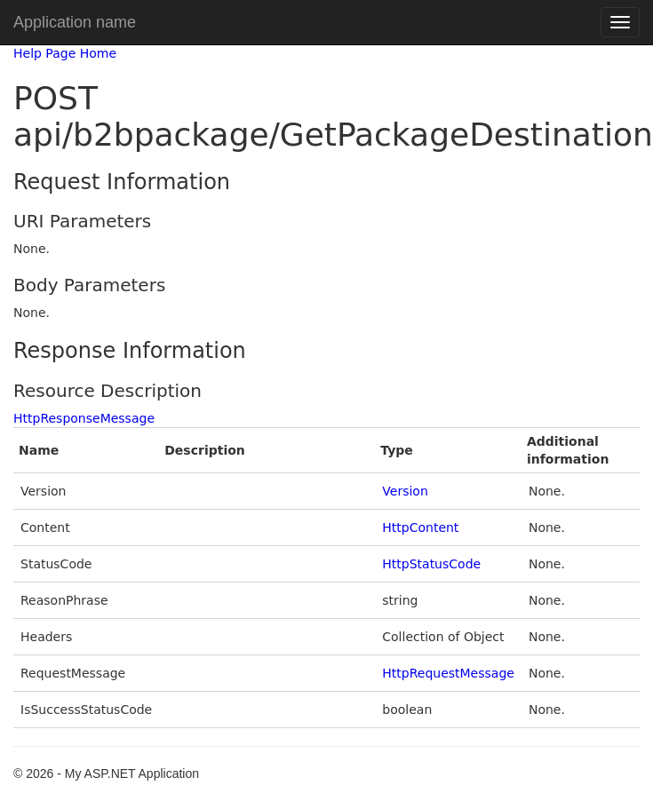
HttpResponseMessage (84, 418)
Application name (74, 22)
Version (404, 491)
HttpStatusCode (431, 564)
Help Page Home (64, 53)
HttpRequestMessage (448, 673)
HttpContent (420, 527)
